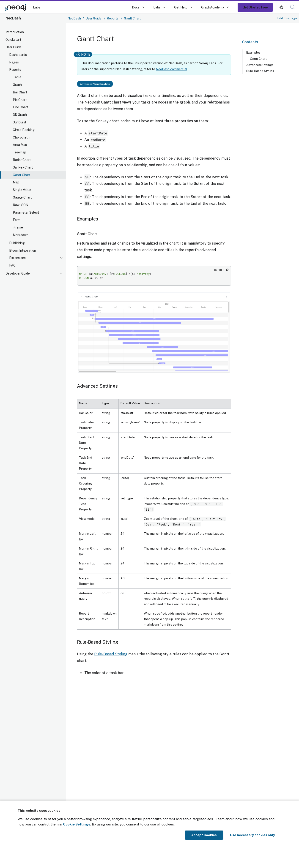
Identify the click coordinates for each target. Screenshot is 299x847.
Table (17, 77)
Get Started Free (255, 7)
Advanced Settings (260, 65)
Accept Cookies (204, 835)
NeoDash (74, 18)
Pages (14, 62)
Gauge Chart (22, 197)
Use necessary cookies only (252, 835)
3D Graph (20, 115)
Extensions (17, 258)
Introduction (14, 32)
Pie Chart (20, 100)
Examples (253, 52)
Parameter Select (26, 212)
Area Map (20, 145)
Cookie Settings (76, 824)
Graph (17, 85)
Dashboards (18, 55)
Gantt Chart (21, 175)
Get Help (180, 7)
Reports (15, 69)
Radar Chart (22, 160)
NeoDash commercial (171, 69)
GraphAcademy (212, 7)
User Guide (13, 47)
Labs (36, 7)
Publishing (17, 243)
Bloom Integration (22, 250)
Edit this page (287, 18)
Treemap (19, 152)
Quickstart (13, 39)
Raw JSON (20, 205)
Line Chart (20, 107)
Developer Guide (17, 273)
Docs (136, 7)
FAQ (12, 265)
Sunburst (19, 122)
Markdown (20, 235)
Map (16, 182)
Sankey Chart (23, 167)
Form (16, 220)
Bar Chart (20, 92)
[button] (281, 7)
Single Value (22, 190)
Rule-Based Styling (110, 654)
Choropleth (21, 137)
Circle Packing (24, 130)
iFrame (18, 227)
